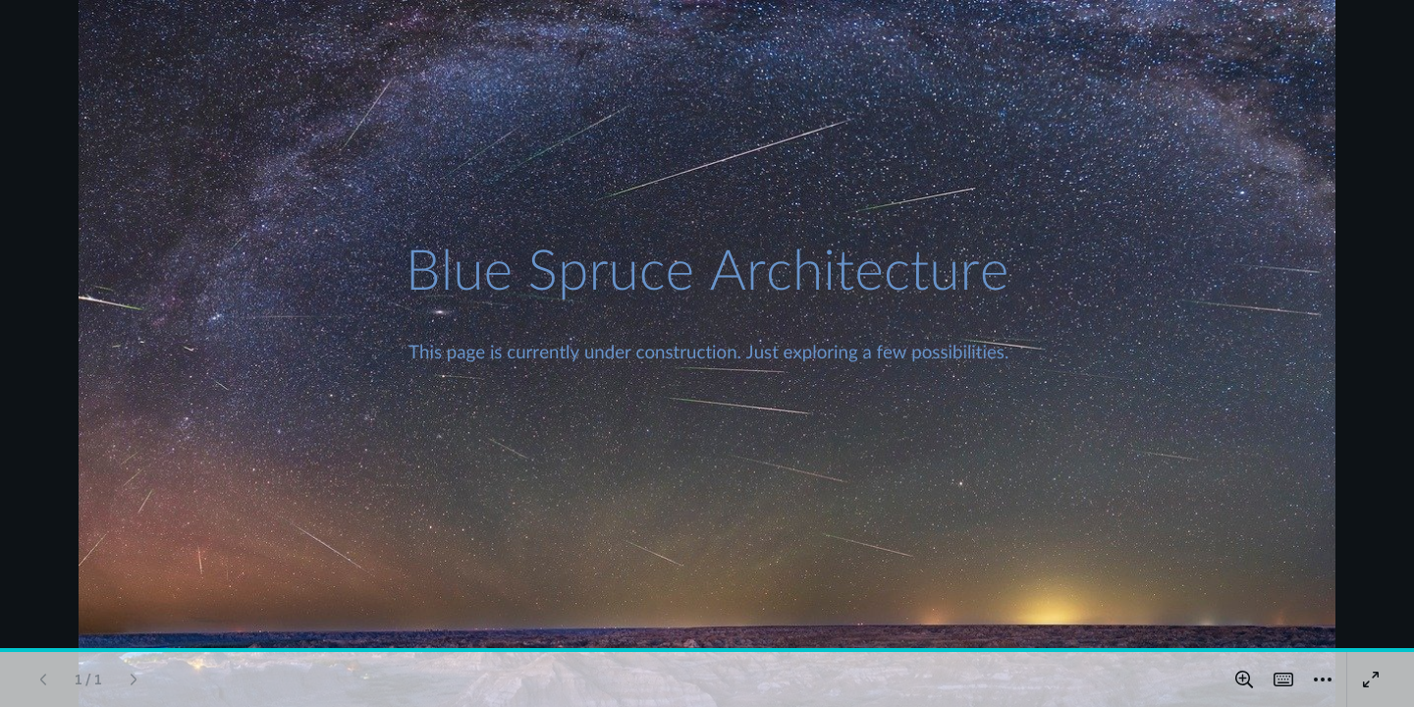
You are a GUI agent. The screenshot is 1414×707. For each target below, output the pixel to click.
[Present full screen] (1371, 679)
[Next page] (133, 679)
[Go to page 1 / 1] (88, 679)
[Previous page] (43, 679)
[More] (1322, 679)
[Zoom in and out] (1244, 679)
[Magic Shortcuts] (1283, 679)
